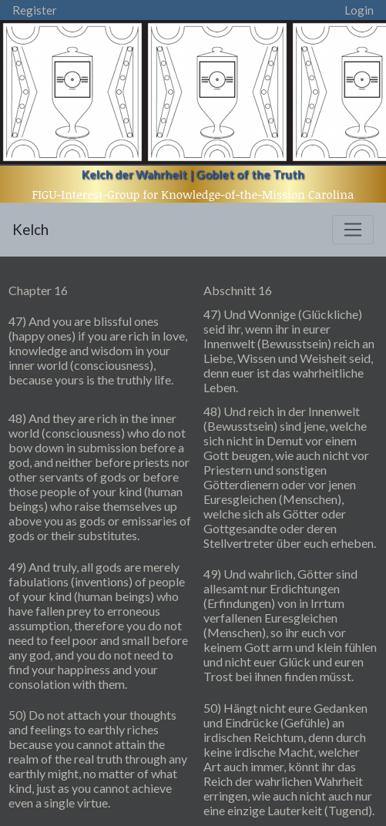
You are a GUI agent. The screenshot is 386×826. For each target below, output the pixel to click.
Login (359, 10)
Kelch (30, 229)
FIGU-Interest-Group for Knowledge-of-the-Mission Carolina (193, 194)
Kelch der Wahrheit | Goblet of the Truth (193, 174)
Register (34, 10)
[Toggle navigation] (353, 229)
